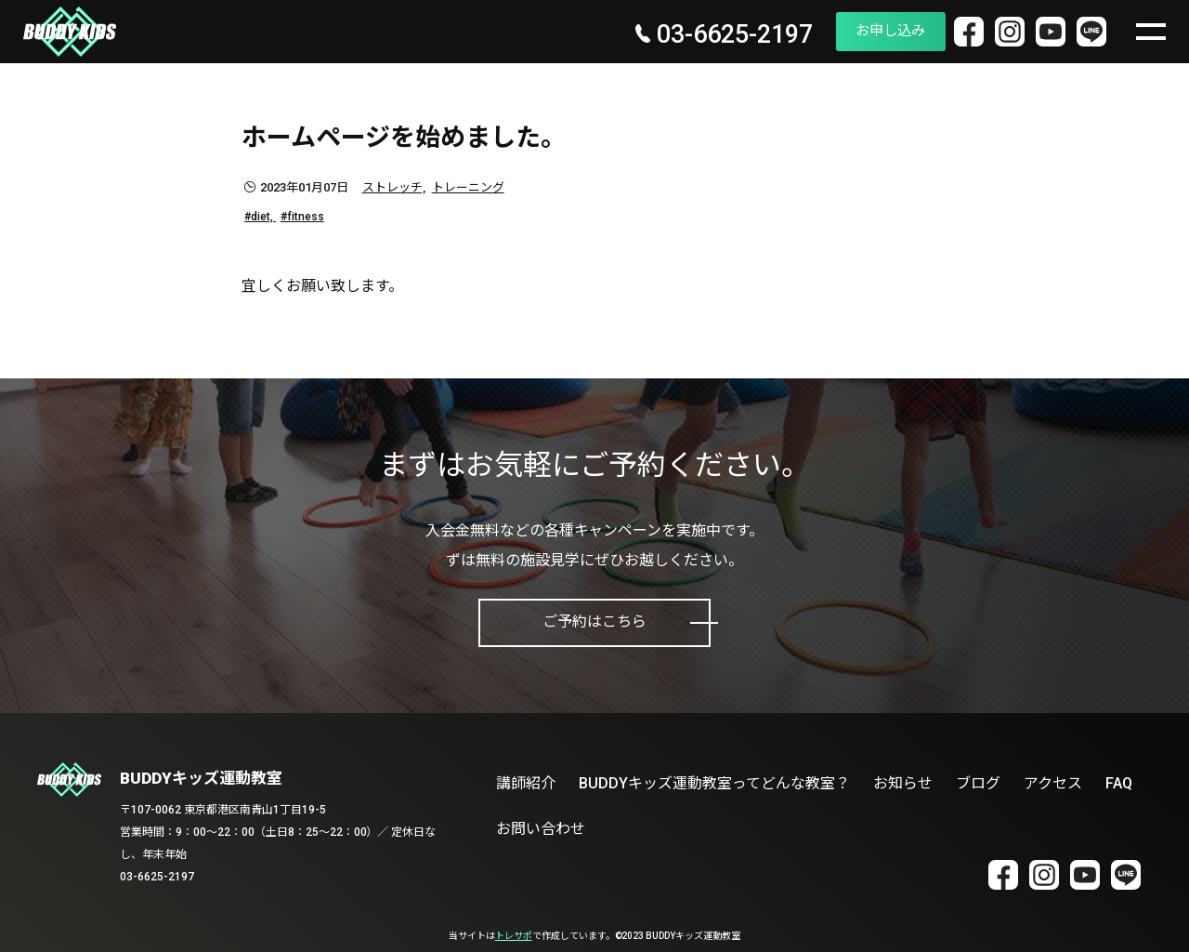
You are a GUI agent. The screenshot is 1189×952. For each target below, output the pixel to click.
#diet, (260, 216)
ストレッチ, (393, 187)
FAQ (1118, 783)
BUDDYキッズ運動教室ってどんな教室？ (714, 783)
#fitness (302, 216)
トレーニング (468, 187)
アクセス (1053, 783)
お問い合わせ (540, 829)
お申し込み (861, 31)
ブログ (978, 783)
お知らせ (903, 783)
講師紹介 (525, 783)
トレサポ (513, 936)
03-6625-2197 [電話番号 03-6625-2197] (688, 35)
